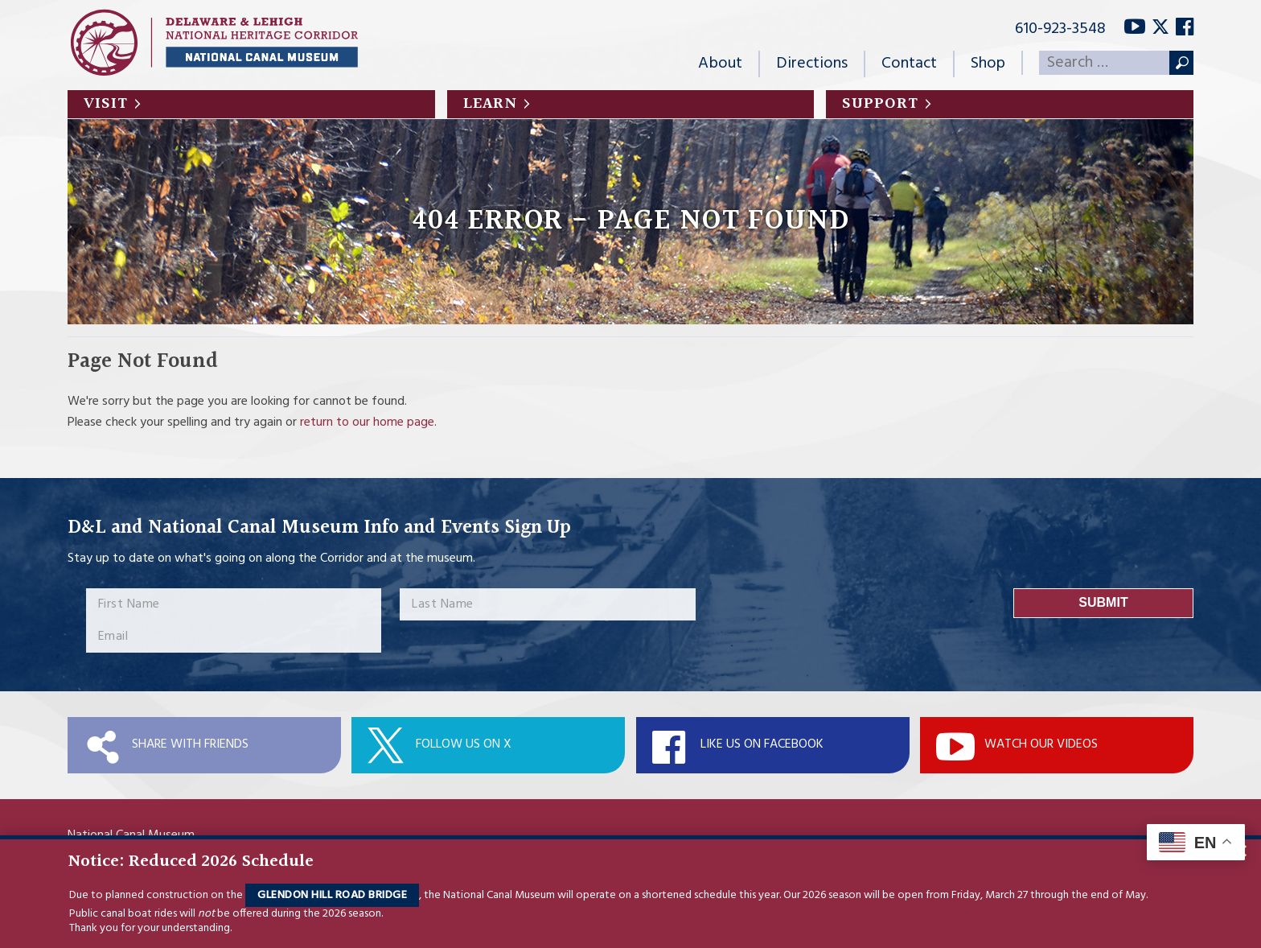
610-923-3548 (1060, 29)
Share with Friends (190, 744)
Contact (909, 63)
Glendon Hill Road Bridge (332, 895)
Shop (988, 63)
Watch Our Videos (1041, 744)
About (720, 63)
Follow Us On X (463, 744)
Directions (812, 63)
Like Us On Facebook (762, 744)
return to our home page (367, 422)
